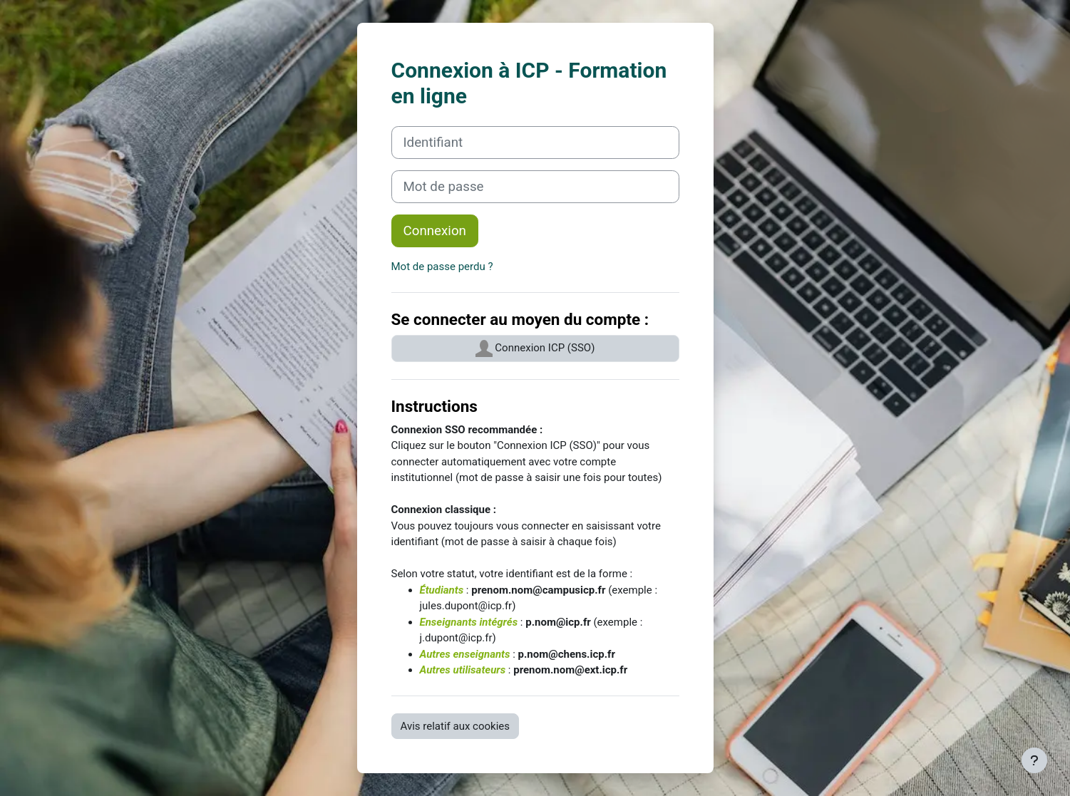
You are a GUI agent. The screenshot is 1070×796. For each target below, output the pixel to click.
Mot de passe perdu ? (442, 266)
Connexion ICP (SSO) (535, 348)
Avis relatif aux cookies (455, 726)
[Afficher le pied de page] (1034, 760)
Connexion (434, 231)
